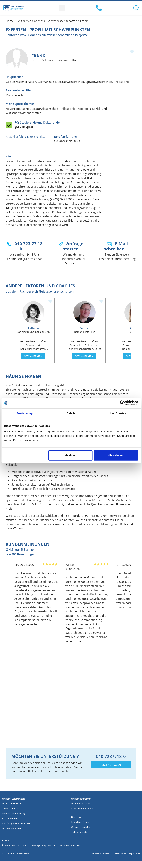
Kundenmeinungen (101, 853)
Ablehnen (70, 455)
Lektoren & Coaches (81, 803)
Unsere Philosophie (80, 826)
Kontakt (7, 840)
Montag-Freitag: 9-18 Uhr (43, 845)
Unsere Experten (81, 798)
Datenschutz (119, 853)
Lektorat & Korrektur (12, 803)
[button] (136, 8)
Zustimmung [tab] (24, 413)
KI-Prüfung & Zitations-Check (16, 823)
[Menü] (62, 8)
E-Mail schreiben (116, 246)
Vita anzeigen (33, 356)
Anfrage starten (73, 246)
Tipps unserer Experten (82, 808)
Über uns (76, 817)
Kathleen (33, 328)
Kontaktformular (72, 845)
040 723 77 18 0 (29, 246)
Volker (84, 328)
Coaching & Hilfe (10, 808)
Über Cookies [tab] (117, 413)
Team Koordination (80, 821)
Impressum (134, 853)
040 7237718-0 (111, 756)
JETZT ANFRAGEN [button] (111, 764)
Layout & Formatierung (13, 813)
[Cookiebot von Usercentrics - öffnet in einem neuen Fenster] (122, 403)
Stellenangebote (79, 831)
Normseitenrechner (12, 828)
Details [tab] (71, 413)
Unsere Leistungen (13, 798)
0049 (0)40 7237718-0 (16, 845)
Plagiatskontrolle (10, 818)
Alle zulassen (115, 455)
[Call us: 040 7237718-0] (99, 8)
